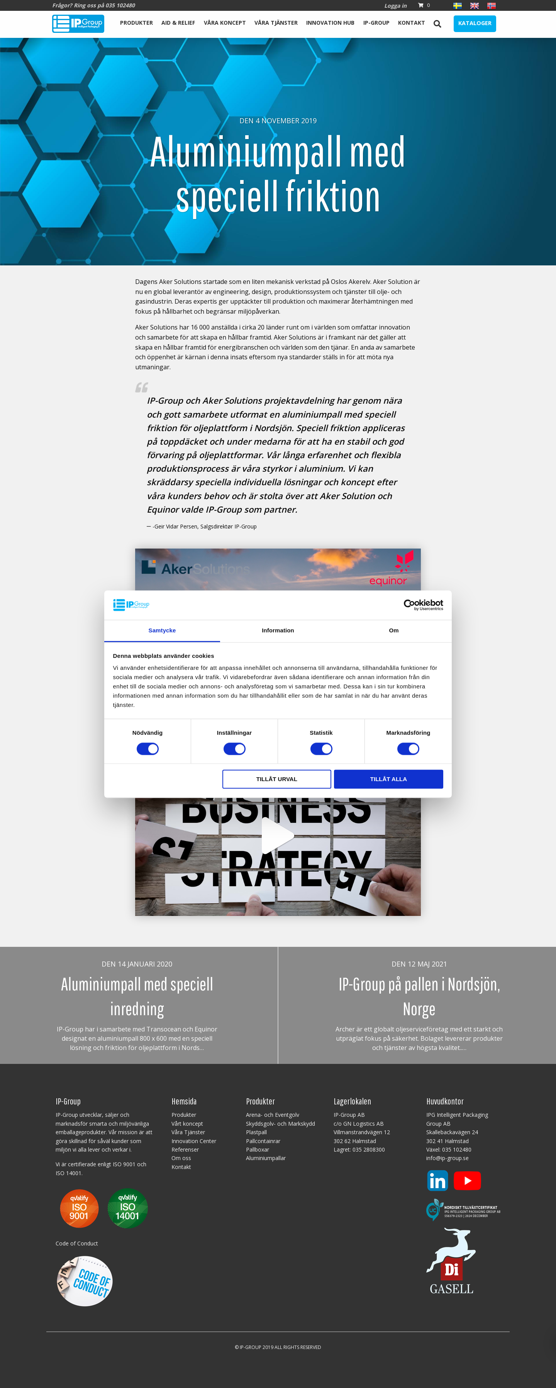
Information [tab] (278, 630)
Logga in (395, 5)
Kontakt (411, 22)
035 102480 (456, 1149)
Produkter (136, 22)
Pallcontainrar (263, 1141)
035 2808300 (369, 1149)
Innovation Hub (330, 22)
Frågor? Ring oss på (93, 5)
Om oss (181, 1158)
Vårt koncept (187, 1123)
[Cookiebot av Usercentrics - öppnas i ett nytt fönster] (409, 605)
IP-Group (376, 22)
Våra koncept (225, 22)
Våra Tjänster (276, 22)
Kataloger (475, 23)
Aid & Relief (178, 22)
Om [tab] (393, 630)
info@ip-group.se (447, 1158)
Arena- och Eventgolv (272, 1114)
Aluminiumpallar (266, 1158)
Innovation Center (193, 1141)
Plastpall (256, 1132)
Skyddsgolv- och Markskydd (280, 1123)
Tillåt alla (388, 779)
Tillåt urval (276, 779)
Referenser (185, 1149)
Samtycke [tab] (162, 630)
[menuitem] (136, 23)
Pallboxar (257, 1149)
